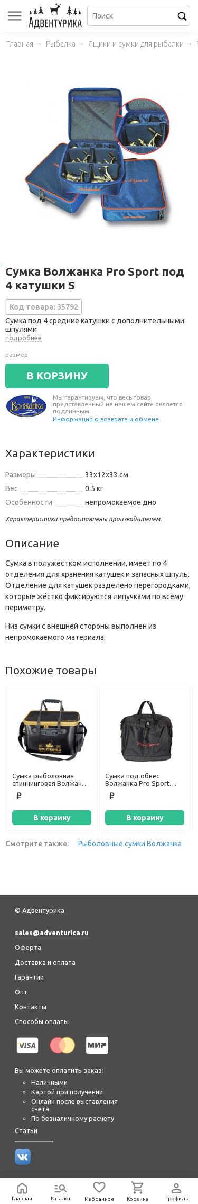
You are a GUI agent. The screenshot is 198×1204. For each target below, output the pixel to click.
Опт (21, 991)
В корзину (52, 817)
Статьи (26, 1130)
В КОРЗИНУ (57, 376)
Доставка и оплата (45, 962)
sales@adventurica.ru (52, 932)
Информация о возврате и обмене (106, 418)
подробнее (23, 337)
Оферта (28, 947)
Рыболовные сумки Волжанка (130, 843)
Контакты (30, 1006)
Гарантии (29, 977)
